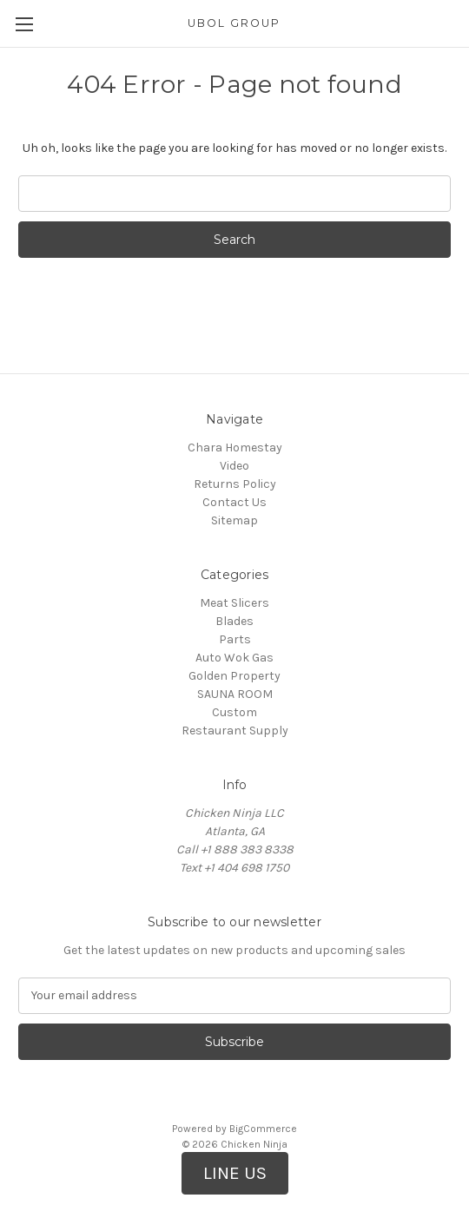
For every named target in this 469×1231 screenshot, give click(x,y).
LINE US (235, 1172)
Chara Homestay (235, 447)
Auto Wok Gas (234, 657)
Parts (235, 639)
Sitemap (234, 520)
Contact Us (234, 502)
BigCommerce (263, 1128)
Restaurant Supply (235, 730)
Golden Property (234, 675)
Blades (234, 621)
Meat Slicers (234, 603)
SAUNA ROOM (235, 694)
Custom (234, 712)
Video (234, 465)
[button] (235, 1173)
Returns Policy (235, 484)
